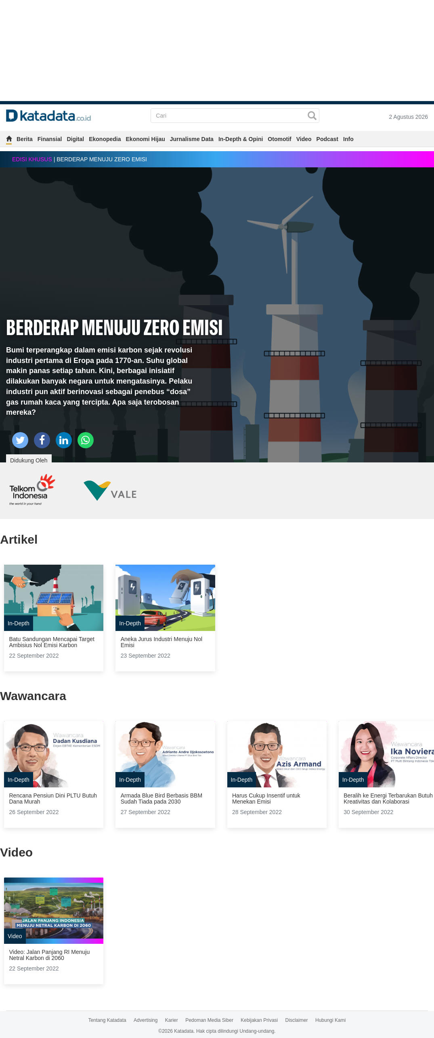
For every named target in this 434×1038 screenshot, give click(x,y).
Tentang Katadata (107, 1020)
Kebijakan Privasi (259, 1020)
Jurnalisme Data (192, 139)
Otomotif (279, 139)
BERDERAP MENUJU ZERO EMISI (114, 327)
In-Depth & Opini (240, 139)
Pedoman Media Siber (209, 1020)
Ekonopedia (105, 139)
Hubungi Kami (330, 1020)
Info (348, 139)
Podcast (327, 139)
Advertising (145, 1020)
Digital (75, 139)
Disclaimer (296, 1020)
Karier (171, 1020)
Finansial (50, 139)
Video (304, 139)
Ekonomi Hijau (145, 139)
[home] (9, 140)
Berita (25, 139)
